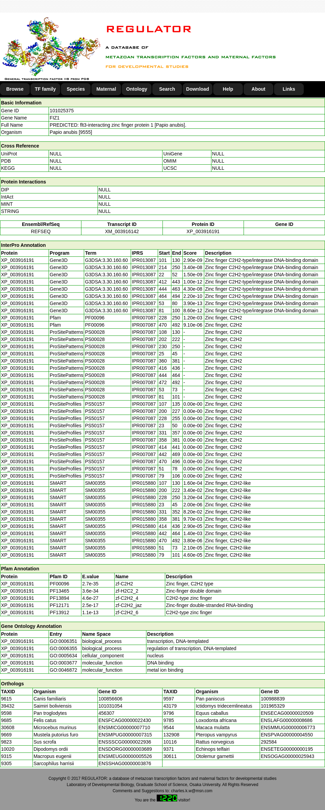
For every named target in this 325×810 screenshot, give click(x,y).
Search (167, 89)
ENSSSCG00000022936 (125, 742)
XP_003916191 (203, 231)
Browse (15, 89)
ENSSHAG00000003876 (125, 763)
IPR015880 (144, 483)
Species (76, 89)
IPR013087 (144, 260)
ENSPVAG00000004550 (287, 734)
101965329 (273, 706)
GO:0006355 (63, 648)
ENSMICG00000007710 (124, 727)
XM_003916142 (122, 231)
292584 (269, 742)
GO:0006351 (63, 641)
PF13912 (59, 612)
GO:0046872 (63, 670)
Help (228, 89)
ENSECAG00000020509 (287, 713)
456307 (107, 713)
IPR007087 (144, 317)
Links (289, 89)
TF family (45, 89)
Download (197, 89)
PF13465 (59, 591)
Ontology (136, 89)
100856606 (110, 698)
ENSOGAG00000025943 (287, 756)
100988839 (273, 698)
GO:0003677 (63, 663)
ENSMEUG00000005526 (125, 756)
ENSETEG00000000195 (287, 749)
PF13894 (59, 598)
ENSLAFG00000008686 (286, 720)
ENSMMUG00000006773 (288, 727)
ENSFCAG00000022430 (125, 720)
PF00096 (59, 583)
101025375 (62, 110)
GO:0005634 (63, 655)
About (258, 89)
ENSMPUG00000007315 (125, 734)
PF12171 (59, 605)
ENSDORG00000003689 (125, 749)
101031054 (110, 706)
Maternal (106, 89)
